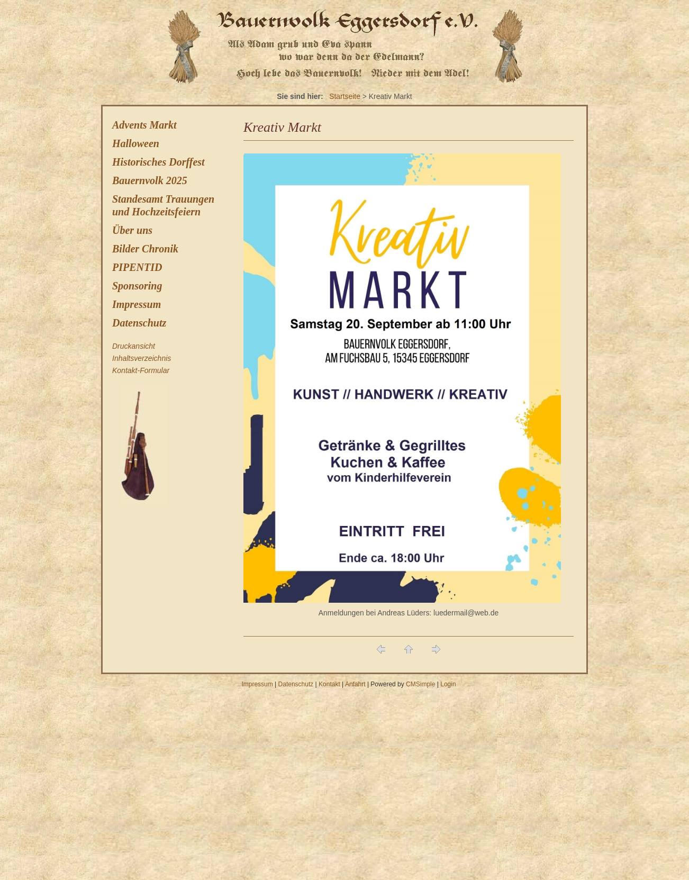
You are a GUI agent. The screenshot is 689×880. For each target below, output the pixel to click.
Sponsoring (137, 286)
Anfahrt (355, 684)
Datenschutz (139, 323)
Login (448, 684)
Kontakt (329, 684)
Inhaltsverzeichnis (141, 358)
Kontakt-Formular (140, 370)
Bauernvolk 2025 (149, 180)
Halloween (135, 143)
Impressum (136, 304)
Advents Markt (144, 125)
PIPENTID (137, 267)
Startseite (344, 96)
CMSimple (420, 684)
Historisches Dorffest (158, 162)
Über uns (132, 230)
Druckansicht (133, 346)
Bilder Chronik (145, 249)
